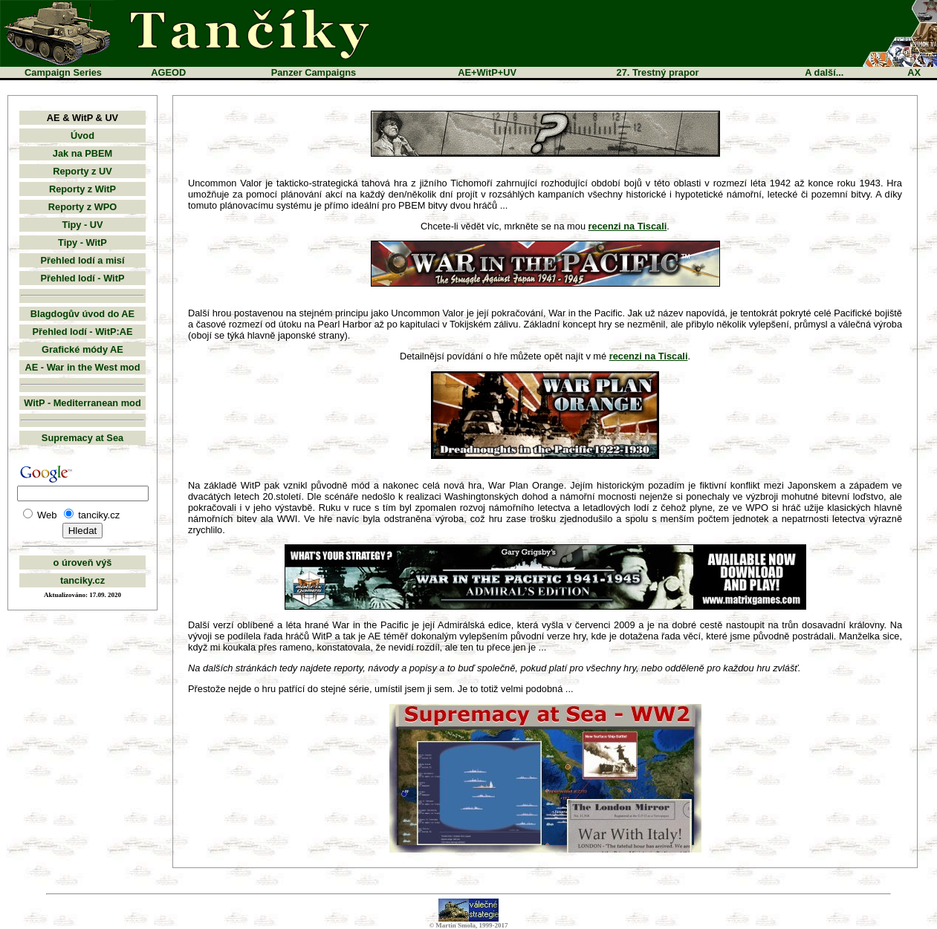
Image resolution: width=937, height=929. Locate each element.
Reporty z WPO (82, 206)
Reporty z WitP (82, 189)
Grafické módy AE (82, 349)
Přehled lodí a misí (82, 260)
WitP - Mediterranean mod (82, 402)
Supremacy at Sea (82, 437)
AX (914, 72)
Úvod (82, 135)
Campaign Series (63, 72)
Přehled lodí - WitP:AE (83, 331)
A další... (824, 72)
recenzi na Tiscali (628, 226)
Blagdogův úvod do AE (82, 313)
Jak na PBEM (82, 153)
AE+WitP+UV (487, 72)
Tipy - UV (82, 224)
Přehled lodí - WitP (83, 278)
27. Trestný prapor (658, 72)
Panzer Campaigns (314, 72)
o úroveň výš (83, 562)
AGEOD (168, 72)
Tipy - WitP (82, 242)
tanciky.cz (82, 580)
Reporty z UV (82, 171)
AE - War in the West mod (82, 367)
